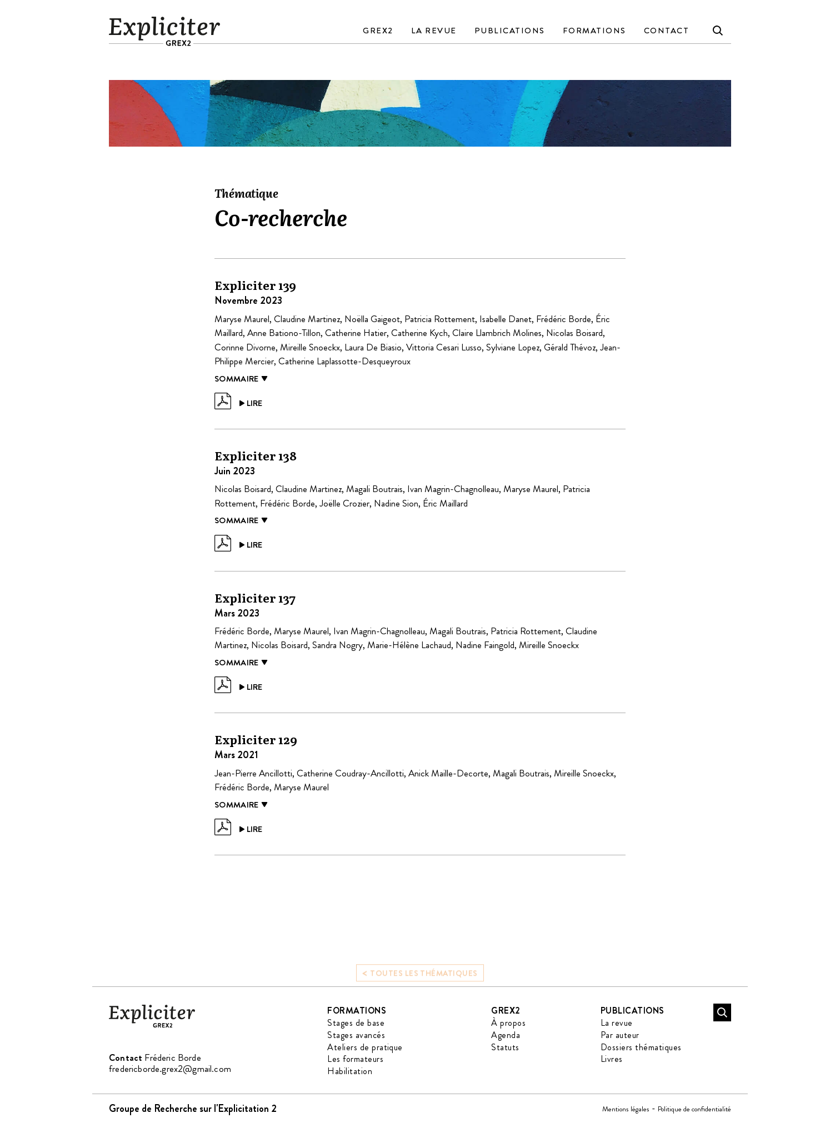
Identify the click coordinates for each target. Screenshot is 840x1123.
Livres (612, 1058)
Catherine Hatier (356, 332)
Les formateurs (355, 1058)
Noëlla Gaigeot (372, 318)
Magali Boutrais (374, 488)
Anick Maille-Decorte (448, 773)
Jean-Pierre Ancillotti (253, 773)
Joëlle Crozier (344, 503)
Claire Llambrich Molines (497, 332)
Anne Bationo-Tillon (284, 332)
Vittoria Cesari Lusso (444, 347)
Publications (509, 30)
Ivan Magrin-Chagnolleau (453, 488)
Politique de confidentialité (694, 1109)
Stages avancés (356, 1035)
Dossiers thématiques (641, 1047)
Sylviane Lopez (512, 347)
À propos (508, 1022)
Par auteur (620, 1035)
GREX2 (378, 30)
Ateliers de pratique (365, 1047)
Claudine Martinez (307, 318)
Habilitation (349, 1071)
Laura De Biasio (373, 347)
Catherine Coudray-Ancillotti (350, 773)
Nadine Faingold (485, 644)
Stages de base (355, 1022)
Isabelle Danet (505, 318)
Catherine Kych (419, 332)
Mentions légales (625, 1109)
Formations (594, 30)
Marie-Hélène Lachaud (409, 644)
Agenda (505, 1035)
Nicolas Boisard (574, 332)
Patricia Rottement (439, 318)
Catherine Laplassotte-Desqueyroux (344, 361)
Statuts (505, 1047)
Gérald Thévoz (570, 347)
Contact (666, 30)
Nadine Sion (396, 503)
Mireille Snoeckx (310, 347)
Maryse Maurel (241, 318)
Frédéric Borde (563, 318)
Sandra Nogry (337, 644)
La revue (434, 30)
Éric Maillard (445, 503)
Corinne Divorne (245, 347)
